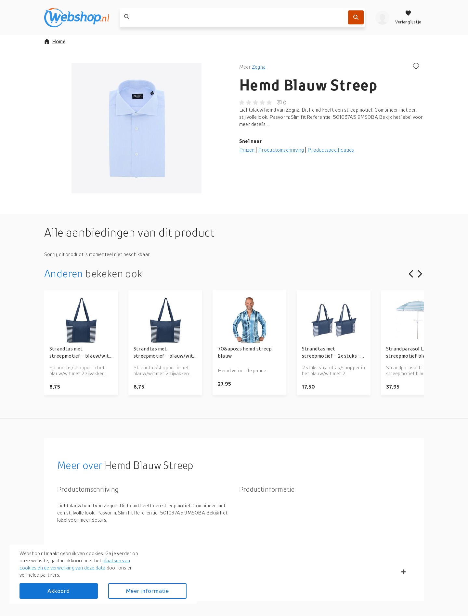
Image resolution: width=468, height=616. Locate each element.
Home (54, 41)
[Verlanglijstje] (408, 17)
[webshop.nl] (76, 17)
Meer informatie (147, 590)
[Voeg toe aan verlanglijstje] (416, 66)
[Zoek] (356, 17)
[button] (136, 128)
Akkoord (58, 590)
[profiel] (382, 17)
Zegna (259, 67)
